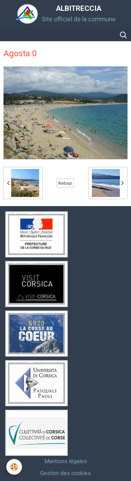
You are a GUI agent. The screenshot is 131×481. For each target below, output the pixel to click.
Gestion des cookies (65, 473)
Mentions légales (65, 461)
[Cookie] (14, 467)
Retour (65, 183)
